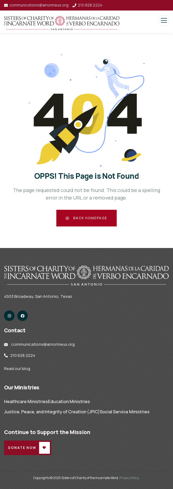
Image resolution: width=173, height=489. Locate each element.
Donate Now (22, 447)
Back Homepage (86, 218)
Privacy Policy (129, 478)
